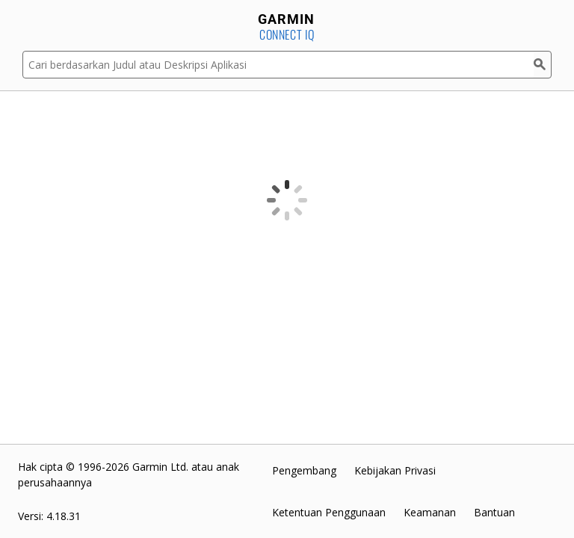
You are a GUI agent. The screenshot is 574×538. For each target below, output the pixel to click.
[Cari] (543, 64)
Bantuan (494, 512)
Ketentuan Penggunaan (329, 512)
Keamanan (430, 512)
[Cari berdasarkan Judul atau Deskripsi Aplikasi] (278, 64)
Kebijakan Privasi (395, 470)
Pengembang (304, 470)
